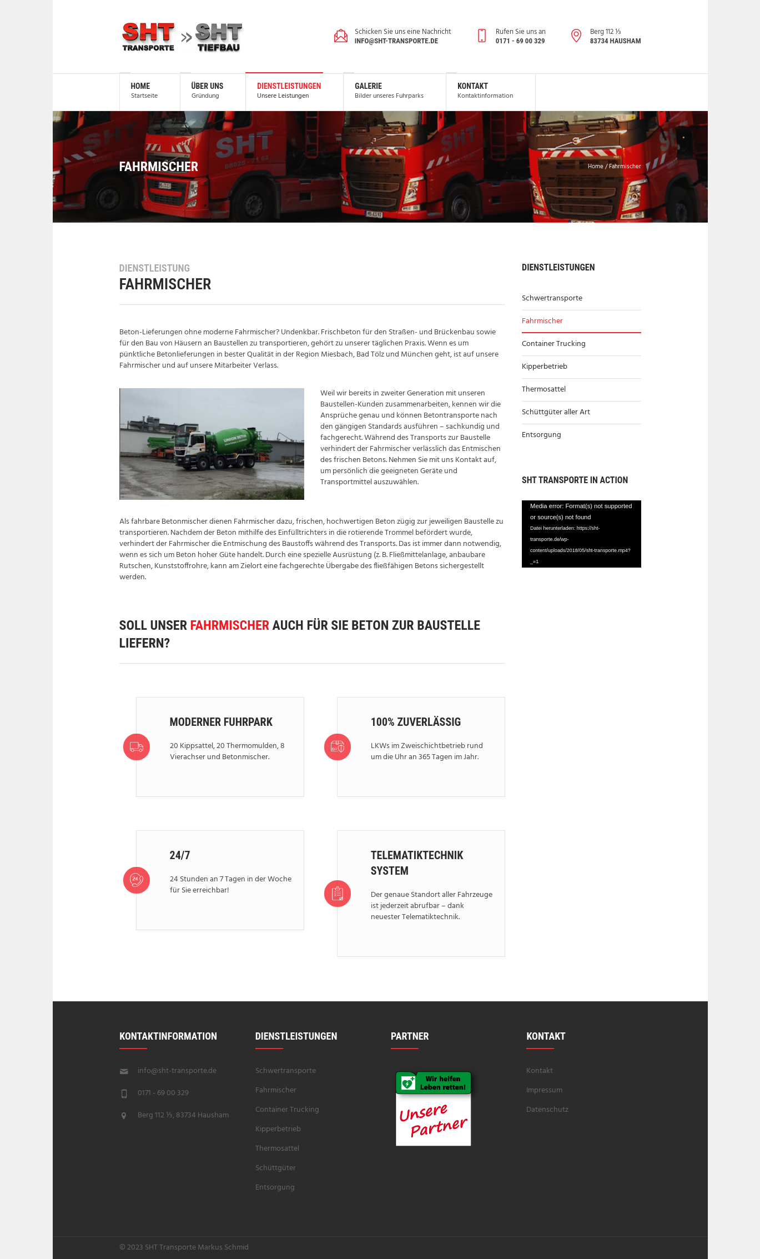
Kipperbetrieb (544, 366)
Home (595, 167)
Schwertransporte (552, 298)
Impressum (544, 1090)
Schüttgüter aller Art (556, 412)
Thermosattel (544, 389)
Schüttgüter (275, 1168)
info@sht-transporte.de (177, 1071)
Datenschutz (547, 1109)
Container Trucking (554, 344)
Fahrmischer (542, 321)
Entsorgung (541, 435)
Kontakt (539, 1071)
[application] (581, 534)
